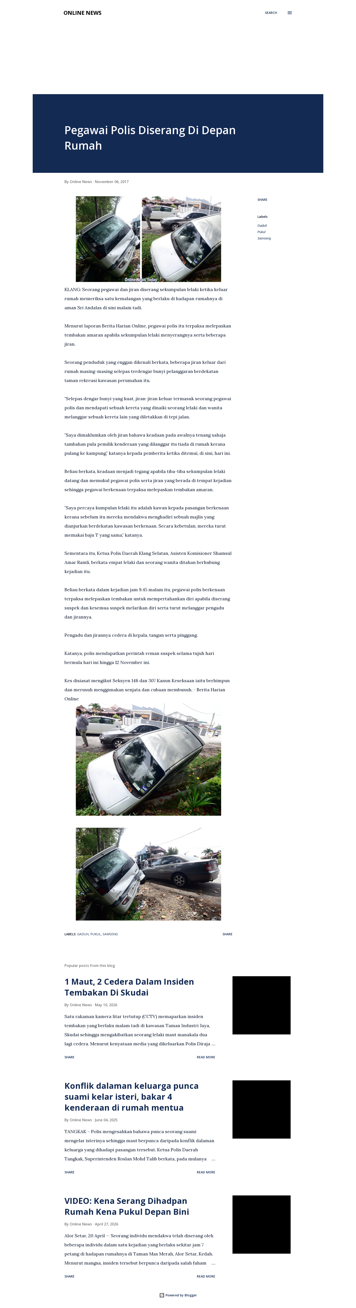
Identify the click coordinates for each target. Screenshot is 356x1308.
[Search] (271, 12)
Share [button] (262, 199)
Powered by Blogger (178, 1295)
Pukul (261, 232)
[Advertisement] (178, 60)
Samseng (264, 238)
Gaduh (262, 225)
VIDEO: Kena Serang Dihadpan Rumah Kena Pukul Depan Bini (126, 1206)
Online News (82, 12)
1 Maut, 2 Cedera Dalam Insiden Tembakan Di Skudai (129, 987)
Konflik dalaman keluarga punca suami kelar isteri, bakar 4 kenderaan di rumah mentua (131, 1096)
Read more (206, 1057)
